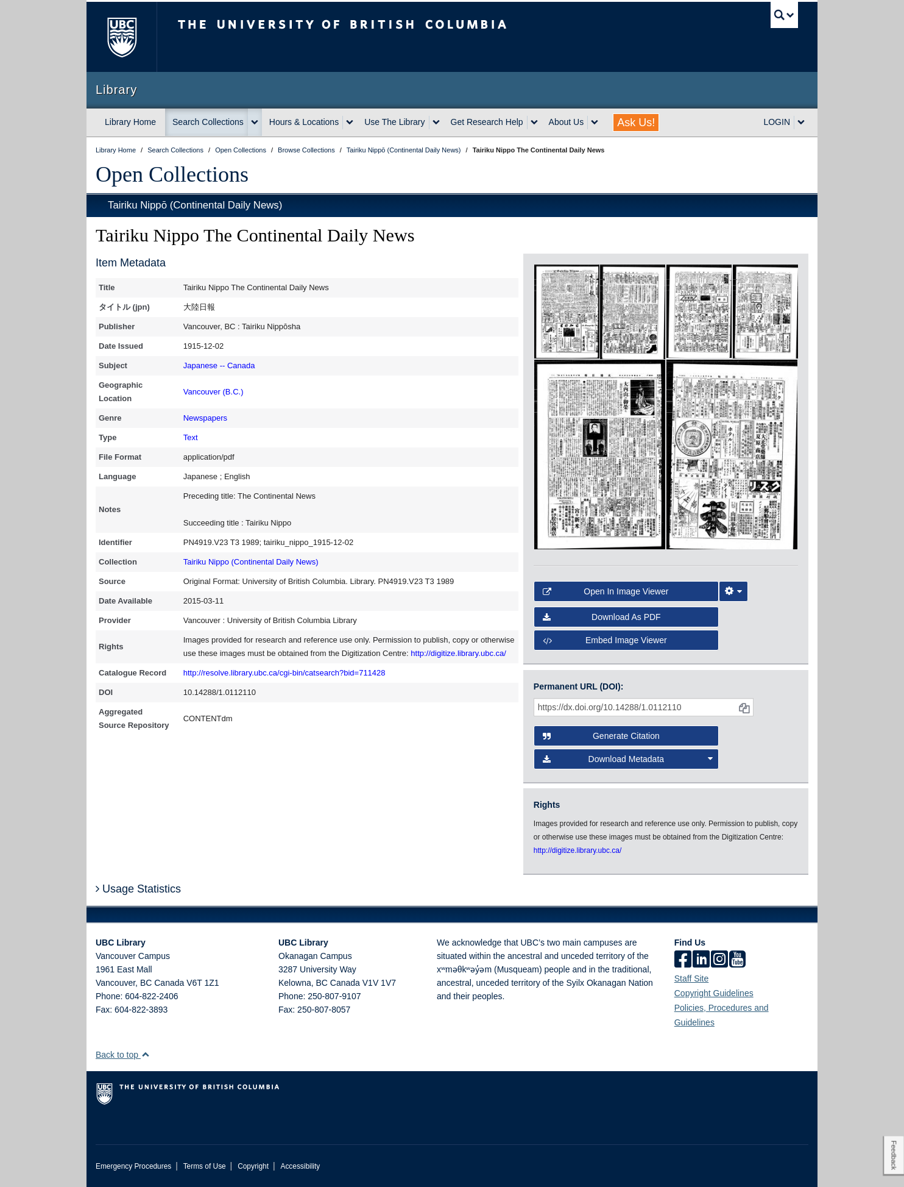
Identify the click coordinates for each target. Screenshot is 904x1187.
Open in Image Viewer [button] (606, 591)
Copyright (253, 1166)
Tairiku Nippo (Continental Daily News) (251, 561)
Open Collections (172, 174)
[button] (145, 1054)
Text (190, 437)
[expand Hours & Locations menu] (349, 122)
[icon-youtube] (737, 960)
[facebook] (682, 960)
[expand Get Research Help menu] (534, 122)
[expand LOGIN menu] (801, 122)
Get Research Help (487, 122)
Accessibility (300, 1166)
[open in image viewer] (566, 311)
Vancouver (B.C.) (213, 391)
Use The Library (394, 122)
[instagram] (719, 960)
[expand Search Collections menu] (254, 122)
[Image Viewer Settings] (733, 591)
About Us (566, 122)
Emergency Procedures (133, 1166)
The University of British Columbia (122, 37)
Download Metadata (628, 759)
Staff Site (691, 978)
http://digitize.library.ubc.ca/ (458, 653)
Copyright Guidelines (714, 993)
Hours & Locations (304, 122)
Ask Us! (636, 122)
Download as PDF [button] (602, 617)
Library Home (130, 122)
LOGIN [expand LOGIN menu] (776, 122)
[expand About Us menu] (594, 122)
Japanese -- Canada (219, 365)
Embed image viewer (605, 640)
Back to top (123, 1055)
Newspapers (205, 417)
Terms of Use (204, 1166)
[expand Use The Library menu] (436, 122)
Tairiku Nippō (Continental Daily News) (195, 205)
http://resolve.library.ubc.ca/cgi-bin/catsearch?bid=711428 (284, 672)
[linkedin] (701, 960)
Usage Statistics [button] (138, 889)
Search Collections (208, 122)
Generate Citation (601, 736)
